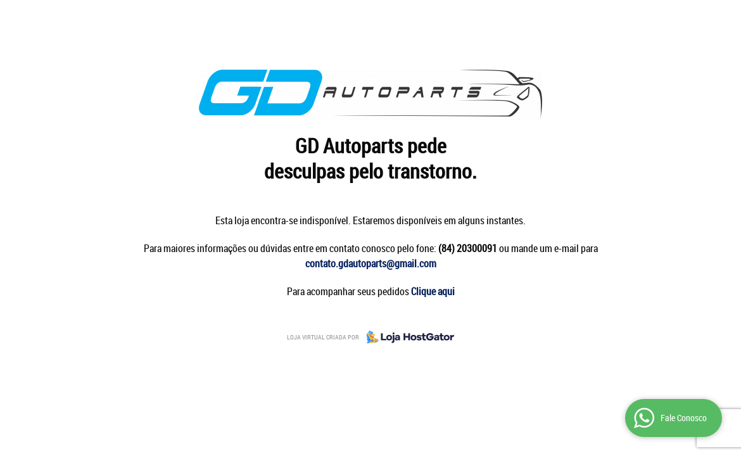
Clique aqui (433, 291)
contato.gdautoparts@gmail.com (370, 263)
